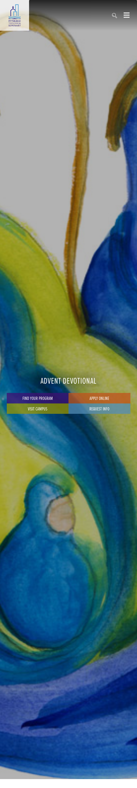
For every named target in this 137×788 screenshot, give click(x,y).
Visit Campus (37, 408)
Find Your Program (37, 398)
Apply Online (99, 398)
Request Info (99, 408)
